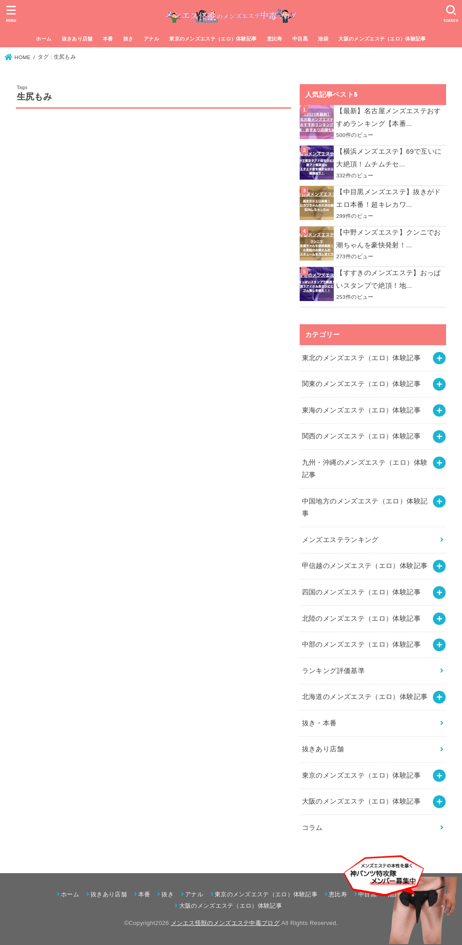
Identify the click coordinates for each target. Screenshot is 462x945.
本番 (108, 38)
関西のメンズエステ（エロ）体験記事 (361, 436)
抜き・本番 (319, 723)
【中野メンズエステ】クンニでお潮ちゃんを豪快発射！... (388, 239)
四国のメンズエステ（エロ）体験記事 (361, 592)
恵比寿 (274, 38)
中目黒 (300, 38)
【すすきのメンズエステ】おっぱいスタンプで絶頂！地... (388, 279)
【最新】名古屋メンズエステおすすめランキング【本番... (388, 117)
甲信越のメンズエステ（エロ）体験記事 (365, 565)
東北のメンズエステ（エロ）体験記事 (361, 358)
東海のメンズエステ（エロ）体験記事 (361, 410)
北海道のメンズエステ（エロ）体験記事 (365, 696)
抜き (128, 38)
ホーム (43, 38)
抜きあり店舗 (77, 38)
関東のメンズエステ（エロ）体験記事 (361, 383)
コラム (312, 827)
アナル (151, 38)
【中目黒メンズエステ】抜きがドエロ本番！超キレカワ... (388, 198)
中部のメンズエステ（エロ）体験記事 (361, 644)
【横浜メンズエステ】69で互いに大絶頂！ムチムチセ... (389, 158)
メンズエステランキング (340, 539)
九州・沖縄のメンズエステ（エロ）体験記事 (365, 469)
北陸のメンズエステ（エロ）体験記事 (361, 618)
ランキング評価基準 (333, 670)
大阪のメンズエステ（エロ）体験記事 (382, 38)
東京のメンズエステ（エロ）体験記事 (212, 38)
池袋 (323, 38)
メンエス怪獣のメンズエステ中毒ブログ (225, 923)
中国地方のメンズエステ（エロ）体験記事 (365, 508)
